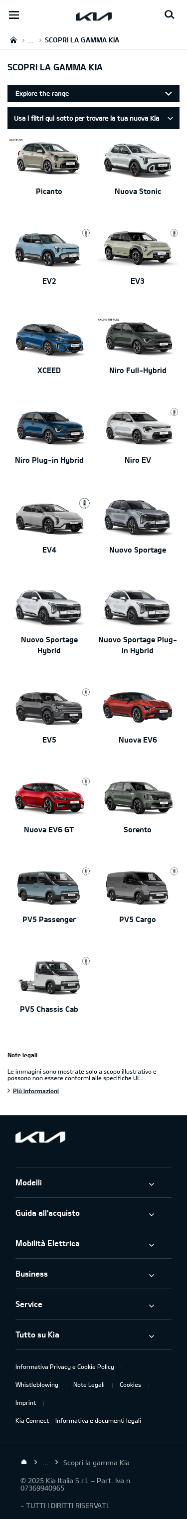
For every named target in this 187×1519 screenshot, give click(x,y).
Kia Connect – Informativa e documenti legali (78, 1420)
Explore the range (42, 93)
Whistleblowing (36, 1384)
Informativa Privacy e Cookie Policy (64, 1366)
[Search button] (170, 15)
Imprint (25, 1402)
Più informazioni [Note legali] (36, 1090)
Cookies (130, 1384)
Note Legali (89, 1384)
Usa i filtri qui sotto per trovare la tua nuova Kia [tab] (86, 118)
